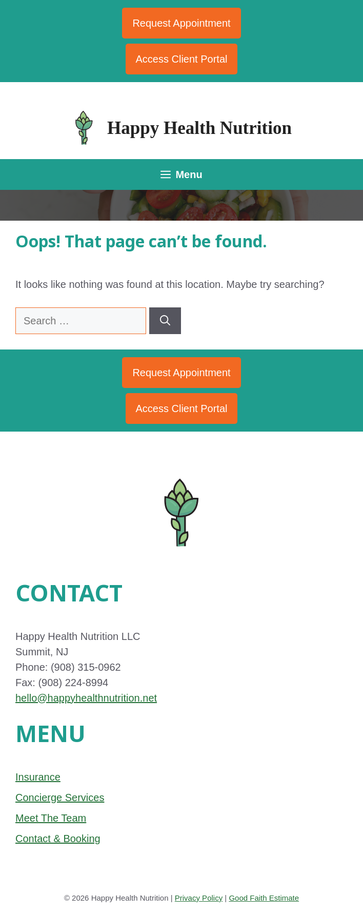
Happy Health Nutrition (199, 128)
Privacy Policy (199, 897)
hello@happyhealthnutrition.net (86, 698)
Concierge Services (59, 797)
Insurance (37, 777)
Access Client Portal (182, 59)
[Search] (165, 320)
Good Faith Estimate (264, 897)
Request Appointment (181, 23)
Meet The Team (50, 818)
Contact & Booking (57, 838)
